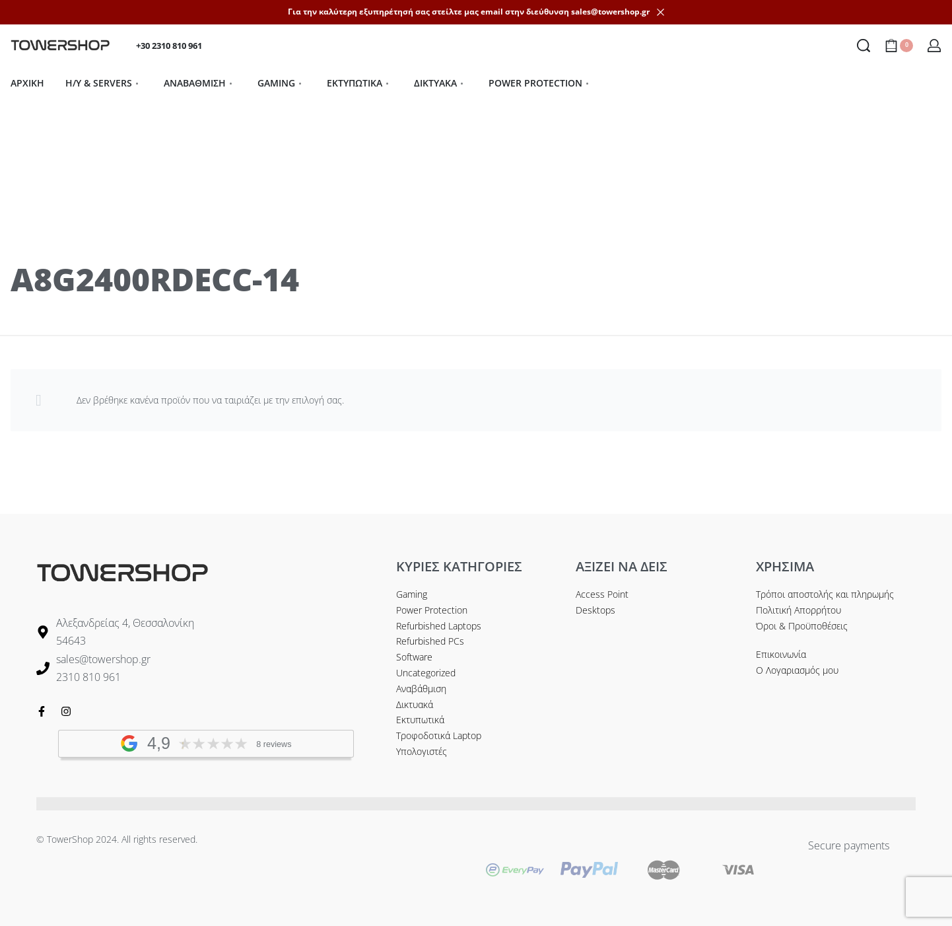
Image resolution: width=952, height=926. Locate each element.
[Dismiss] (660, 12)
